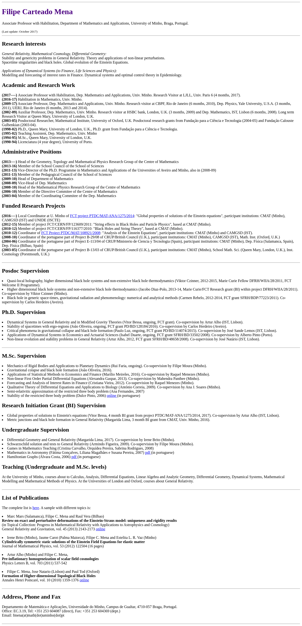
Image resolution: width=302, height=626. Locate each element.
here (36, 508)
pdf (148, 452)
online (112, 396)
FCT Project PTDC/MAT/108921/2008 (70, 233)
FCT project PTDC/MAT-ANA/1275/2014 (102, 216)
